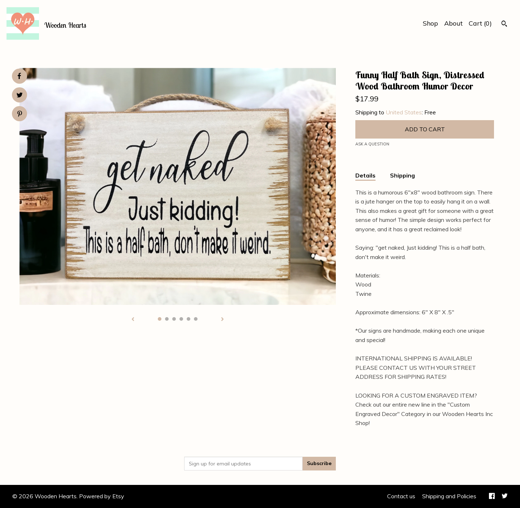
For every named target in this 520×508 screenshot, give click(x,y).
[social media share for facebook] (19, 76)
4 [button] (181, 319)
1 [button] (159, 319)
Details (365, 175)
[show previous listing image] (132, 319)
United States (404, 112)
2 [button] (167, 319)
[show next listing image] (222, 319)
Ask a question (372, 143)
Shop (430, 23)
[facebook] (492, 496)
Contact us (401, 496)
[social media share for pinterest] (20, 114)
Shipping (402, 175)
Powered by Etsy (101, 496)
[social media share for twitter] (20, 95)
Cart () (480, 23)
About (453, 23)
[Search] (504, 25)
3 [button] (174, 319)
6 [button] (196, 319)
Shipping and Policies (449, 496)
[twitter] (505, 496)
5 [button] (188, 319)
